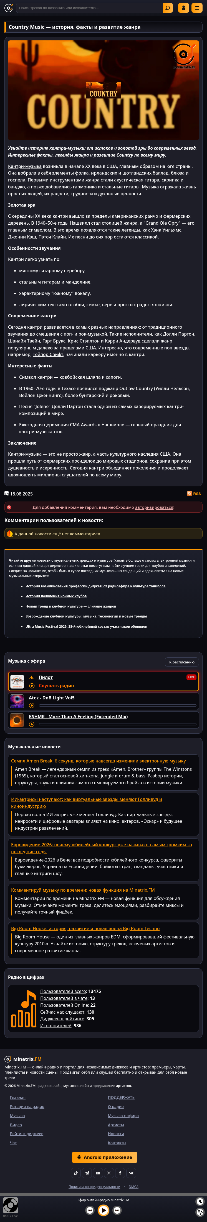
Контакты (117, 1142)
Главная (18, 1097)
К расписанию (182, 662)
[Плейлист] (200, 1212)
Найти (167, 8)
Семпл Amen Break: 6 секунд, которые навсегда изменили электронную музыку (98, 761)
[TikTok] (76, 1173)
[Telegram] (87, 1173)
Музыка (17, 1115)
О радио (116, 1106)
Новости (116, 1133)
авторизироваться (154, 507)
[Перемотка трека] (117, 705)
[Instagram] (109, 1173)
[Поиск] (94, 8)
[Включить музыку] (103, 1210)
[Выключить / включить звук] (200, 1201)
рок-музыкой (93, 334)
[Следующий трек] (117, 1210)
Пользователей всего (63, 991)
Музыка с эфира (123, 1115)
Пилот (46, 677)
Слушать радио (56, 686)
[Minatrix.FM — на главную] (8, 8)
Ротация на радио (27, 1106)
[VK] (131, 1173)
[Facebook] (120, 1173)
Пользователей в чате (63, 998)
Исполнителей (56, 1026)
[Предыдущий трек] (90, 1210)
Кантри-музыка (25, 166)
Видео (16, 1124)
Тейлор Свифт (48, 354)
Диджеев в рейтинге (62, 1019)
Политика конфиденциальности (94, 1186)
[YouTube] (98, 1173)
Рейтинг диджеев (26, 1133)
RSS (194, 493)
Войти (183, 8)
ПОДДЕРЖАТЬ (121, 1097)
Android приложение (104, 1157)
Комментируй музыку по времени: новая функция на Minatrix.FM (83, 890)
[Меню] (197, 8)
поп (68, 334)
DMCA (133, 1186)
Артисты (116, 1124)
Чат (13, 1142)
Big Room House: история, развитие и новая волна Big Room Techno (85, 928)
